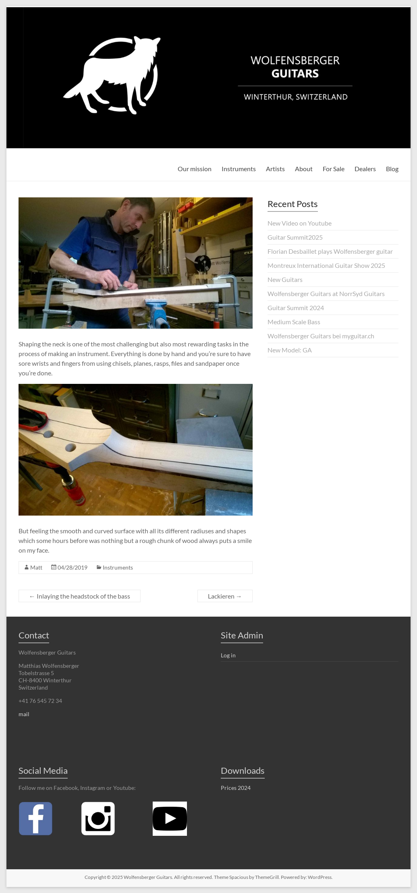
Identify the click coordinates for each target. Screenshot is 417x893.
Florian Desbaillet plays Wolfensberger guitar (330, 251)
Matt (36, 567)
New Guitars (285, 279)
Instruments (239, 168)
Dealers (365, 168)
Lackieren (225, 596)
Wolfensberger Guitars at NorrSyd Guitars (326, 293)
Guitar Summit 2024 (296, 307)
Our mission (195, 168)
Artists (275, 168)
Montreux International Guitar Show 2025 (326, 265)
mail (24, 714)
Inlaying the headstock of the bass (79, 596)
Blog (392, 168)
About (304, 168)
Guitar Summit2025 (295, 237)
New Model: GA (290, 350)
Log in (228, 655)
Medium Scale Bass (294, 321)
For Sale (333, 168)
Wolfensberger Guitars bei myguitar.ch (321, 336)
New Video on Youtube (300, 223)
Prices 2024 (236, 787)
